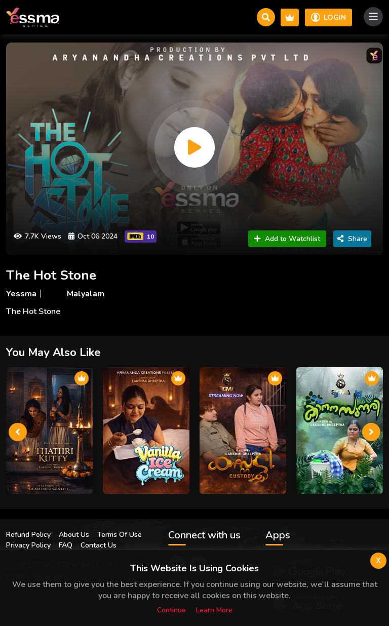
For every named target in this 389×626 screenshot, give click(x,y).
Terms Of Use (119, 534)
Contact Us (98, 545)
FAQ (65, 545)
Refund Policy (28, 534)
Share (352, 239)
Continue (171, 610)
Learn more (214, 610)
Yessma (21, 293)
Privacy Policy (28, 545)
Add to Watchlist (287, 239)
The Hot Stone (51, 275)
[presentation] (18, 432)
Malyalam (85, 293)
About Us (74, 534)
